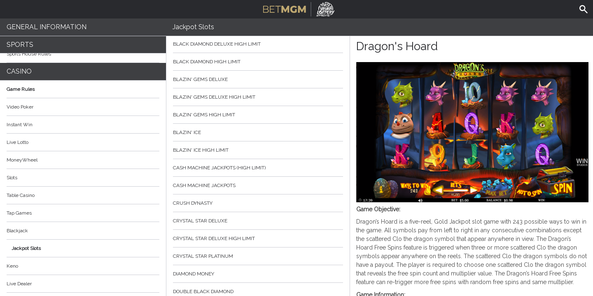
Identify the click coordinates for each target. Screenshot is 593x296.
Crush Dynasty (258, 203)
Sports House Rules (29, 54)
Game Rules (83, 89)
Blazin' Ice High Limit (258, 150)
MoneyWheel (22, 160)
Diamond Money (258, 274)
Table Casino (21, 195)
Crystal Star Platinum (258, 256)
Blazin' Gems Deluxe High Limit (258, 97)
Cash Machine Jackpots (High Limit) (258, 168)
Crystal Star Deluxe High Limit (258, 238)
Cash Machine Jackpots (258, 185)
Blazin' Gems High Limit (258, 115)
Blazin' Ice (258, 132)
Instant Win (20, 124)
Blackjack (17, 231)
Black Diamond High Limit (258, 62)
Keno (12, 266)
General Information (46, 27)
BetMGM (298, 8)
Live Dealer (19, 284)
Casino (19, 71)
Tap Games (19, 213)
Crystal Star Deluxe (258, 221)
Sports (20, 45)
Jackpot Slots (26, 248)
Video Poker (20, 107)
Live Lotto (17, 142)
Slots (12, 177)
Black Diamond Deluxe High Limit (258, 44)
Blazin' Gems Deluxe (258, 79)
